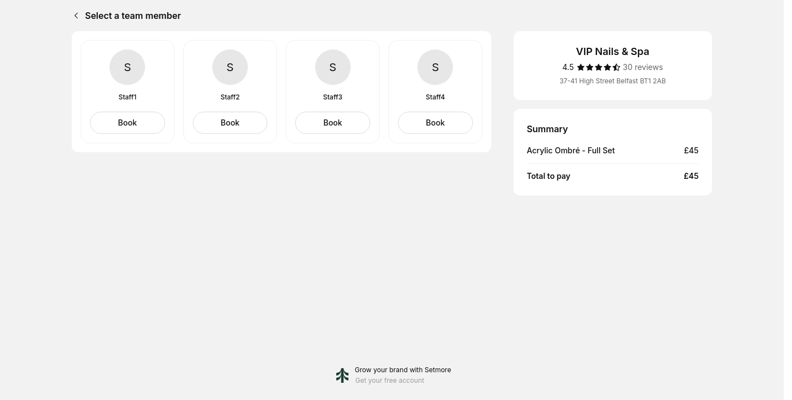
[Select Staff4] (435, 123)
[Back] (74, 15)
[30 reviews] (643, 67)
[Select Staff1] (127, 123)
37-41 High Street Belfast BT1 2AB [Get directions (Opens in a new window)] (613, 81)
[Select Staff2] (230, 123)
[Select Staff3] (332, 123)
